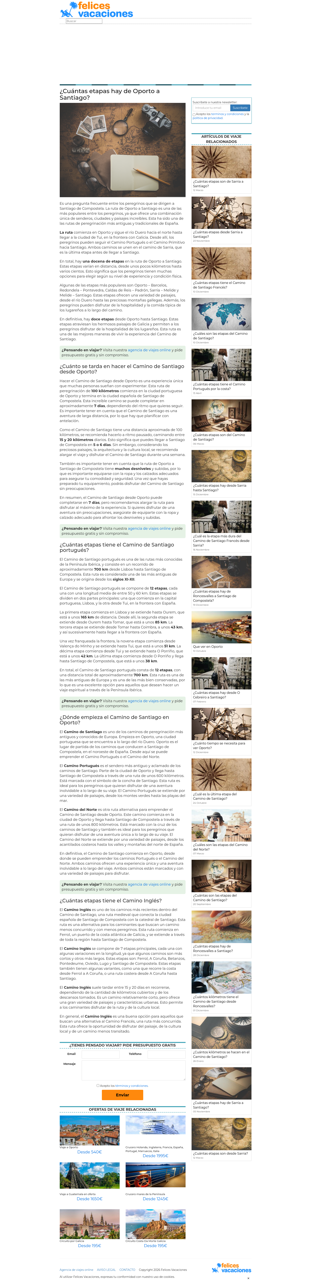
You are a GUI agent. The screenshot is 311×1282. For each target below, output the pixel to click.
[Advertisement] (155, 54)
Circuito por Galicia (72, 1241)
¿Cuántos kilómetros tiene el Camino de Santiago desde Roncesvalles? (215, 1001)
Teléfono (135, 1054)
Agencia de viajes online (76, 1270)
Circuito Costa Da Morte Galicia (146, 1241)
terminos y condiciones (227, 114)
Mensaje (69, 1064)
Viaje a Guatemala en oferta (78, 1194)
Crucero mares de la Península (145, 1194)
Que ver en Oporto (208, 647)
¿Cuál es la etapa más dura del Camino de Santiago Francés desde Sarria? (221, 540)
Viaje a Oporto (69, 1147)
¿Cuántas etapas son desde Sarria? (220, 1153)
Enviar (122, 1095)
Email (71, 1054)
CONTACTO (127, 1270)
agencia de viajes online (149, 350)
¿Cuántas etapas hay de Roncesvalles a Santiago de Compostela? (214, 596)
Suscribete (240, 108)
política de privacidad (208, 118)
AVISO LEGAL (106, 1270)
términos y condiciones (131, 1086)
